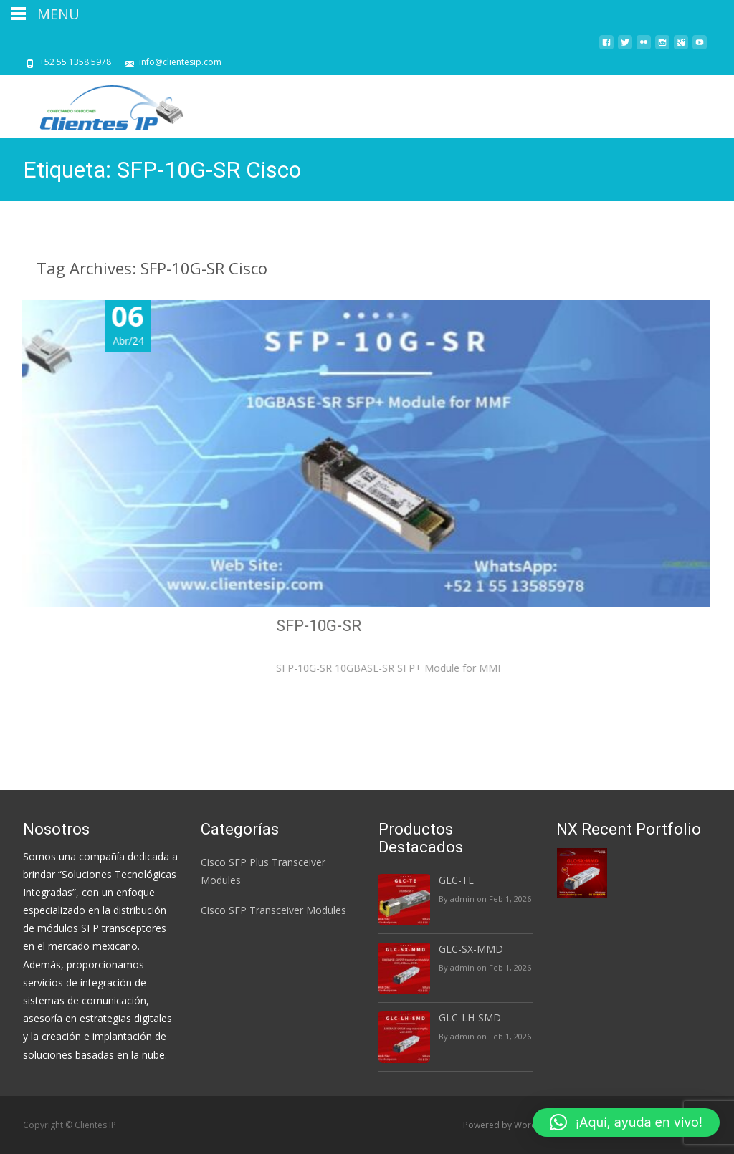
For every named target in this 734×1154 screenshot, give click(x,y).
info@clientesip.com (180, 62)
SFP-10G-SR (550, 626)
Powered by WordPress (512, 1125)
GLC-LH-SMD (470, 1017)
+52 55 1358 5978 (75, 62)
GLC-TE (456, 880)
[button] (626, 1122)
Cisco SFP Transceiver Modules (273, 910)
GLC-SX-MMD (471, 949)
